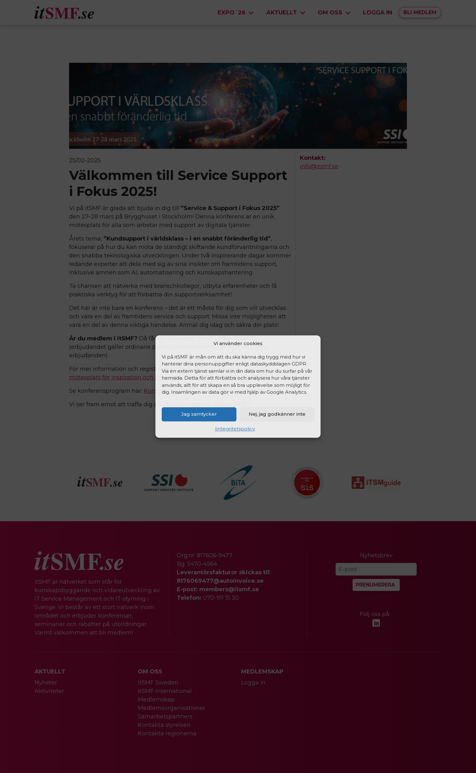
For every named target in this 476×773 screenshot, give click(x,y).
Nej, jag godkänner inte (277, 414)
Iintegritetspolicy (235, 429)
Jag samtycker (199, 414)
